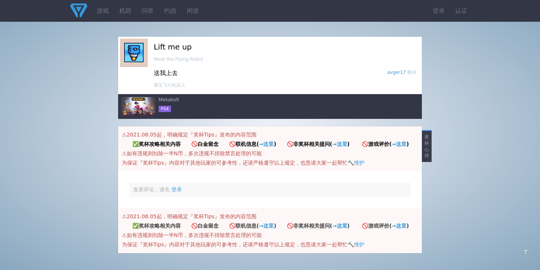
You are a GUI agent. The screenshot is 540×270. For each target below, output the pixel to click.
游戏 (103, 10)
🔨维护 (356, 163)
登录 (439, 10)
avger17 (396, 72)
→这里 (266, 144)
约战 (170, 10)
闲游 (193, 10)
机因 (125, 10)
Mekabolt (169, 99)
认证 (461, 10)
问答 (148, 10)
